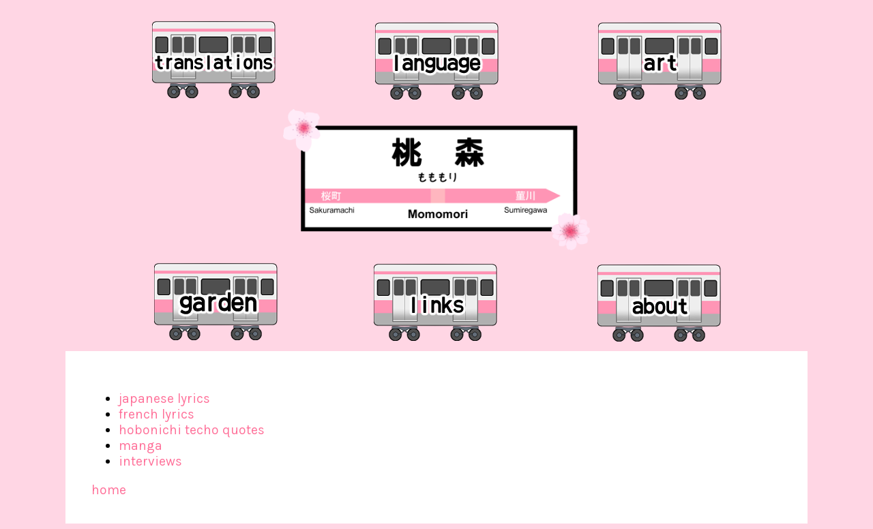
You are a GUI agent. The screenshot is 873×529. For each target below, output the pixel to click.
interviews (150, 461)
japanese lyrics (164, 398)
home (108, 490)
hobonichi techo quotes (192, 430)
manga (140, 445)
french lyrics (156, 414)
